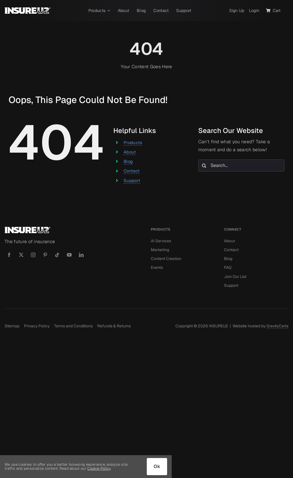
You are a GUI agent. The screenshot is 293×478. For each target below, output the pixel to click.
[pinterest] (45, 254)
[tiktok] (57, 254)
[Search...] (241, 166)
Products (133, 142)
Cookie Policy (98, 468)
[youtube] (69, 254)
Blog (128, 161)
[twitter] (21, 254)
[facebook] (9, 254)
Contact (132, 171)
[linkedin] (81, 254)
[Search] (204, 166)
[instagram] (33, 254)
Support (132, 180)
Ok (157, 466)
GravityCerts (277, 325)
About (130, 152)
